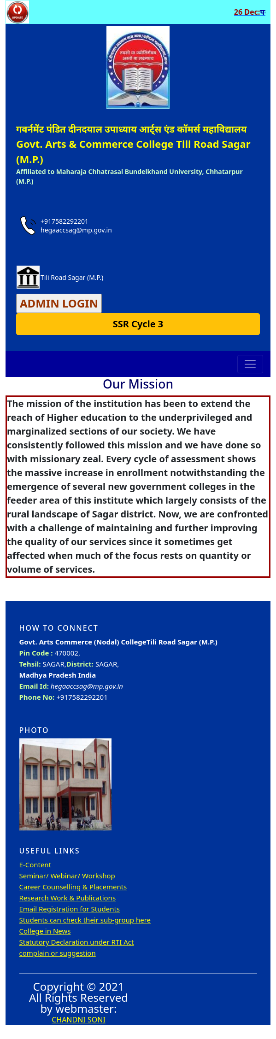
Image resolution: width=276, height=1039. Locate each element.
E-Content (35, 864)
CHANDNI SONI (79, 1020)
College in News (45, 930)
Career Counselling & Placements (73, 886)
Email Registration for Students (69, 908)
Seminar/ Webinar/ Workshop (67, 875)
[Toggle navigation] (250, 364)
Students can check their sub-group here (85, 919)
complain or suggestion (57, 953)
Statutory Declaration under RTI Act (76, 941)
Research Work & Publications (67, 897)
